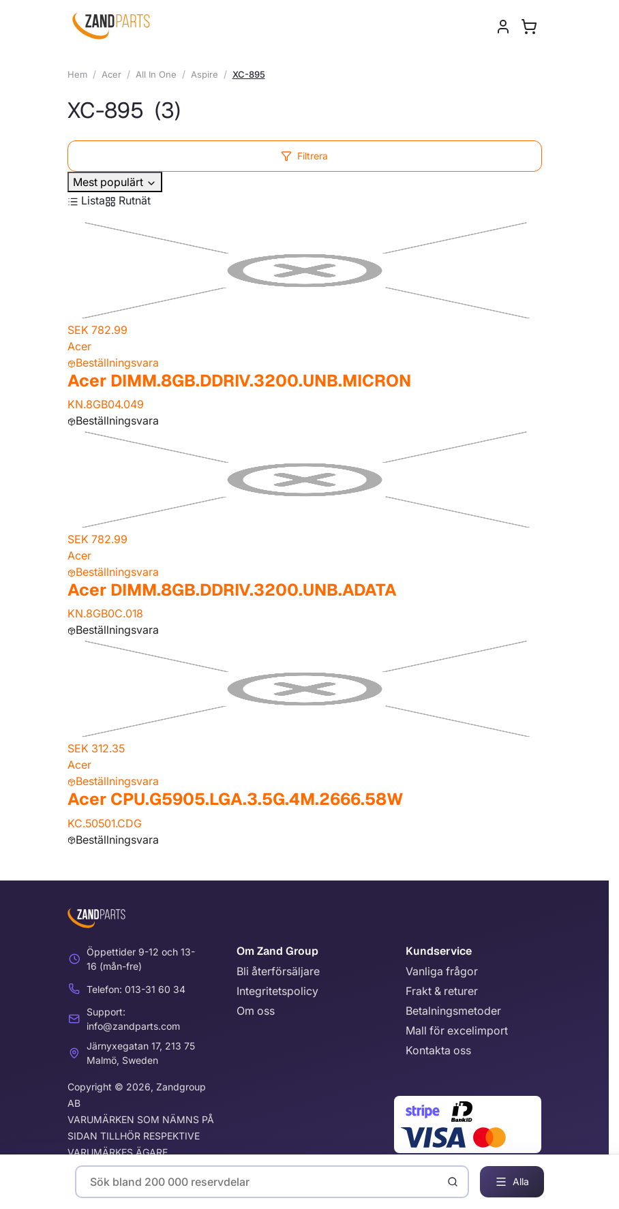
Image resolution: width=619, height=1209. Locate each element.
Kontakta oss (438, 1050)
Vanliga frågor (442, 971)
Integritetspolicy (277, 991)
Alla (512, 1182)
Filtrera (304, 156)
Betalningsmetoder (453, 1010)
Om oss (256, 1010)
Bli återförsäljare (278, 971)
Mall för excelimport (457, 1030)
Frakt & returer (442, 991)
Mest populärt (115, 182)
